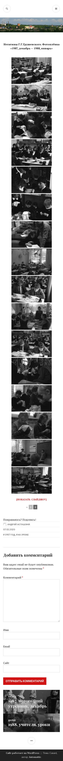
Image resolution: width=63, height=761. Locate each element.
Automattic (35, 757)
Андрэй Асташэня (18, 524)
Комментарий (13, 577)
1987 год (10, 534)
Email (6, 646)
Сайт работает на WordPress (22, 753)
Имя (6, 630)
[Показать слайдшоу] (31, 499)
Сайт (6, 663)
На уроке (23, 534)
